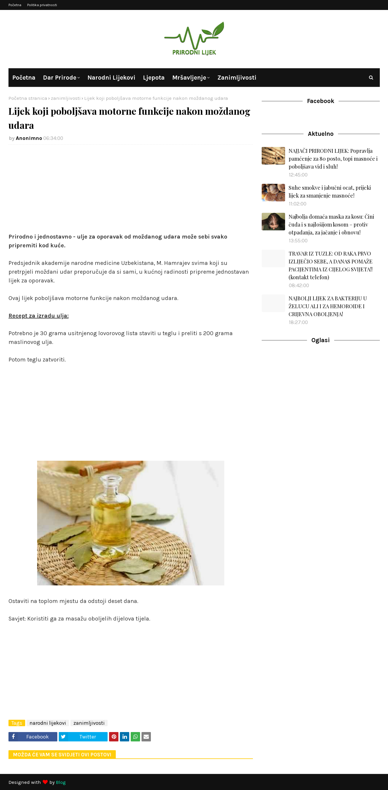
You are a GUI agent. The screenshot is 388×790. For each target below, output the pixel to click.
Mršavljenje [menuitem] (189, 77)
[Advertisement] (130, 191)
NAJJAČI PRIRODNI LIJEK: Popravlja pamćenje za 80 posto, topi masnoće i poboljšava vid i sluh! (333, 158)
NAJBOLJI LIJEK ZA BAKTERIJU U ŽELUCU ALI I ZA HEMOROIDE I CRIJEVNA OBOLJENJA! (328, 306)
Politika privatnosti (42, 5)
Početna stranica (27, 98)
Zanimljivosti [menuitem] (236, 77)
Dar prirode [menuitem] (59, 77)
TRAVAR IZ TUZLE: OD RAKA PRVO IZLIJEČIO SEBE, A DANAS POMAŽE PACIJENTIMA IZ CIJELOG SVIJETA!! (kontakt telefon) (331, 265)
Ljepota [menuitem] (154, 77)
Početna (14, 5)
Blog (61, 782)
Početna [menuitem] (23, 77)
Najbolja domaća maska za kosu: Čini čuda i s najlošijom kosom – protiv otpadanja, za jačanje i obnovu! (331, 224)
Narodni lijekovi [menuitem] (111, 77)
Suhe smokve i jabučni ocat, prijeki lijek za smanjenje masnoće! (330, 191)
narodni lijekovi (48, 723)
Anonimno (29, 138)
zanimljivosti (66, 98)
